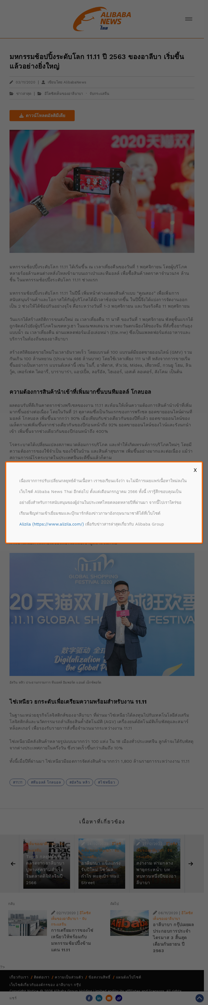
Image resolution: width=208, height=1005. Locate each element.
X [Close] (195, 470)
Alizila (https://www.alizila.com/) (51, 524)
